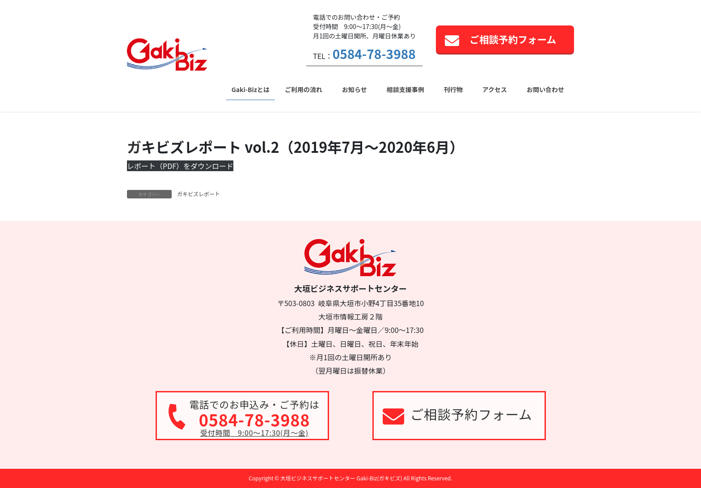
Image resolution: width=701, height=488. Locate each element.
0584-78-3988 (374, 54)
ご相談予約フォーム (512, 39)
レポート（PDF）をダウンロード (180, 165)
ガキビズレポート (198, 194)
